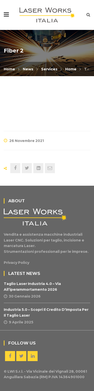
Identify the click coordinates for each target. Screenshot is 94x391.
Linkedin (33, 356)
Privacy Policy (16, 262)
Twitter (21, 356)
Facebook (10, 356)
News (28, 69)
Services (49, 69)
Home (9, 69)
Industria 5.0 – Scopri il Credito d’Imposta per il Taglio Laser (46, 312)
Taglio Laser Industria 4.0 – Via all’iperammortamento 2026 (32, 286)
